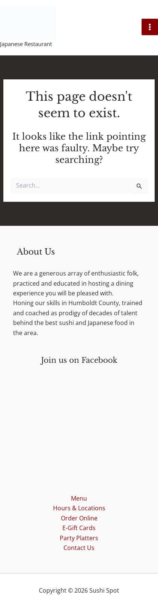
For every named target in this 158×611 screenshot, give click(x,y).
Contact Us (79, 548)
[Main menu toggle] (150, 27)
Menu (79, 498)
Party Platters (79, 538)
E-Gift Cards (79, 528)
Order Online (79, 518)
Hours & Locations (79, 508)
